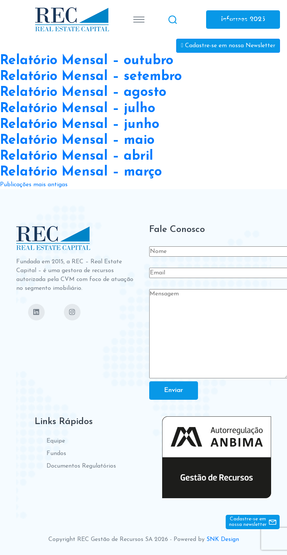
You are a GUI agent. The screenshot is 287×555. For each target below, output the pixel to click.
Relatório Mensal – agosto (83, 92)
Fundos (56, 454)
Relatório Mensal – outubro (86, 60)
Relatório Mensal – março (81, 172)
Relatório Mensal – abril (76, 156)
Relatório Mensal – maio (77, 140)
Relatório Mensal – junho (79, 124)
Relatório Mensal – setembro (91, 76)
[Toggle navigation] (139, 19)
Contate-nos (237, 20)
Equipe (56, 441)
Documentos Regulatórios (81, 466)
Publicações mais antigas (34, 185)
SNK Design (222, 539)
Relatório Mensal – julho (77, 108)
